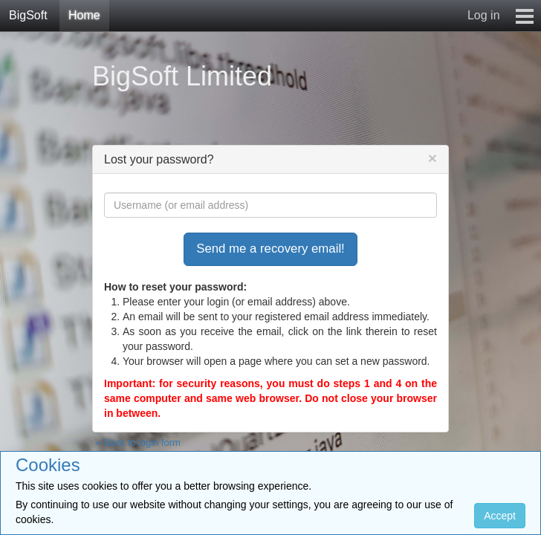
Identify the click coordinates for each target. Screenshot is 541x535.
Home (84, 15)
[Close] (432, 158)
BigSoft (28, 15)
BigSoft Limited (182, 76)
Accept (500, 516)
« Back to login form (138, 442)
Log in (483, 15)
